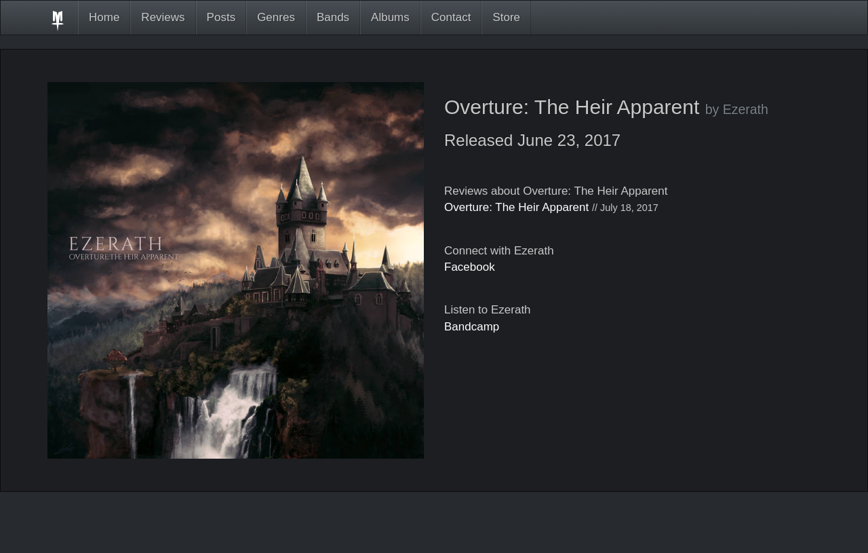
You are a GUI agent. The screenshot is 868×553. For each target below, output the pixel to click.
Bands (333, 17)
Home (104, 17)
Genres (276, 17)
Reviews (162, 17)
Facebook (469, 267)
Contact (451, 17)
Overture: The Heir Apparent (516, 207)
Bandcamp (471, 326)
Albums (390, 17)
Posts (221, 17)
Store (506, 17)
